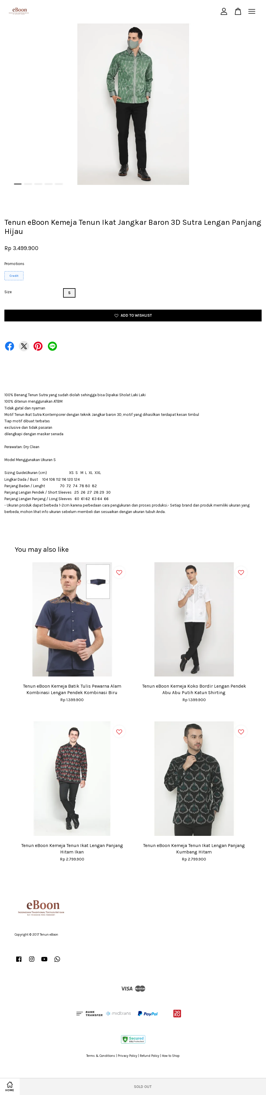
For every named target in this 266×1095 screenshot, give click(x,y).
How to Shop (171, 1056)
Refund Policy (149, 1056)
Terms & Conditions (100, 1056)
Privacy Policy (127, 1056)
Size (8, 292)
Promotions (14, 263)
